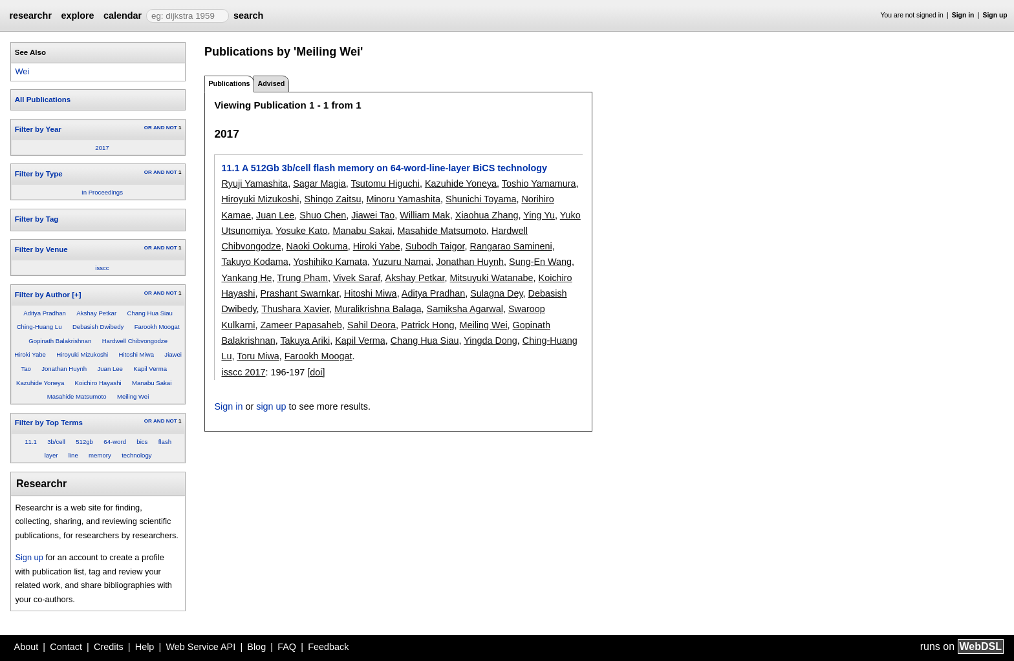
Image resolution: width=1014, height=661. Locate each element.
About (26, 647)
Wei (22, 71)
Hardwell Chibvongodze (134, 340)
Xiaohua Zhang (487, 215)
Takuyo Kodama (254, 262)
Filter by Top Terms (49, 422)
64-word (114, 441)
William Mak (425, 215)
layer (51, 455)
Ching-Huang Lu (39, 326)
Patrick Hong (427, 325)
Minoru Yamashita (403, 199)
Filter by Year (38, 129)
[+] (76, 295)
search (248, 15)
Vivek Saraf (356, 278)
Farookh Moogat (157, 326)
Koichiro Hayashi (98, 382)
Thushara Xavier (295, 309)
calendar (122, 15)
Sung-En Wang (540, 262)
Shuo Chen (322, 215)
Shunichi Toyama (481, 199)
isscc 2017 (243, 372)
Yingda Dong (490, 340)
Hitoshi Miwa (136, 354)
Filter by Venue (41, 249)
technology (136, 455)
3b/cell (56, 441)
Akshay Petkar (96, 313)
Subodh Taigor (435, 246)
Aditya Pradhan (44, 313)
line (73, 455)
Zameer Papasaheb (300, 325)
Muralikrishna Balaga (377, 309)
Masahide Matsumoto (77, 396)
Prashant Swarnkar (299, 293)
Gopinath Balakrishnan (59, 340)
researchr (30, 15)
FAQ (286, 647)
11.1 (31, 441)
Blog (256, 647)
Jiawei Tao (372, 215)
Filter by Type (39, 174)
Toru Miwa (258, 356)
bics (141, 441)
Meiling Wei (133, 396)
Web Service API (200, 647)
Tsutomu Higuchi (385, 183)
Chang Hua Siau (149, 313)
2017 (102, 147)
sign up (271, 406)
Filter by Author (42, 295)
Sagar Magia (319, 183)
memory (100, 455)
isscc (102, 267)
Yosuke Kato (301, 231)
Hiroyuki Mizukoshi (82, 354)
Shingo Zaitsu (332, 199)
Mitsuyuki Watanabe (492, 278)
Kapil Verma (150, 368)
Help (145, 647)
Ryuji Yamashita (254, 183)
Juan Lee (109, 368)
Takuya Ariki (305, 340)
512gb (84, 441)
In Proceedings (102, 192)
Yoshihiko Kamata (330, 262)
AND (158, 128)
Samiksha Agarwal (465, 309)
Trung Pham (302, 278)
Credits (109, 647)
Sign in (963, 15)
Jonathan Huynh (64, 368)
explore (77, 15)
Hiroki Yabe (30, 354)
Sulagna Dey (496, 293)
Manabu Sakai (151, 382)
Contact (66, 647)
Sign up (995, 15)
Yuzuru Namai (401, 262)
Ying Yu (539, 215)
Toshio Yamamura (539, 183)
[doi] (316, 372)
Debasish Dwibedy (98, 326)
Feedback (328, 647)
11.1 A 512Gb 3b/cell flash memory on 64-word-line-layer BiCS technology (384, 168)
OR (148, 128)
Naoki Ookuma (316, 246)
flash (164, 441)
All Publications (42, 99)
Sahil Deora (371, 325)
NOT (171, 128)
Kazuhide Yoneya (40, 382)
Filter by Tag (37, 219)
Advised (271, 83)
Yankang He (246, 278)
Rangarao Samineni (511, 246)
